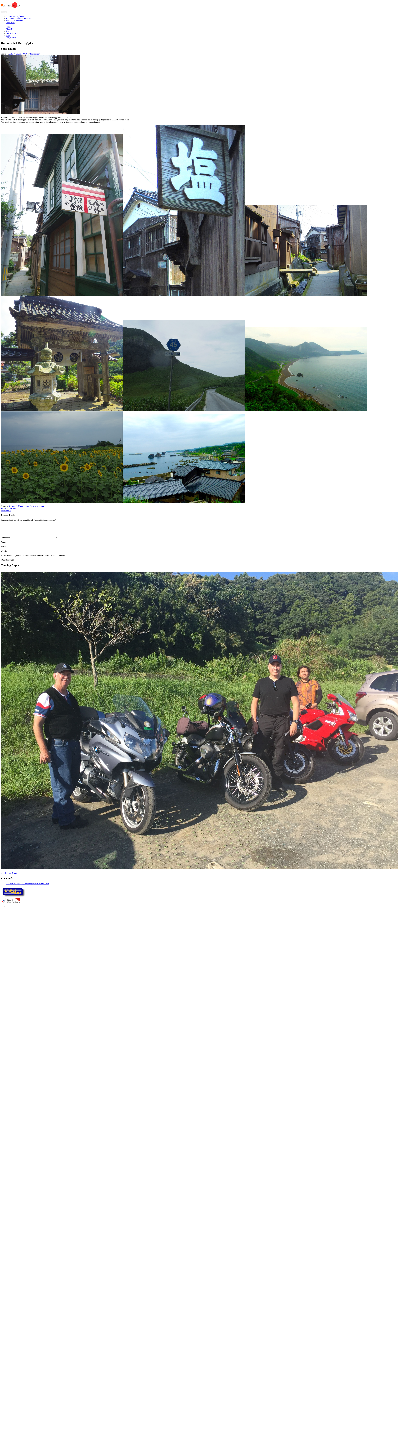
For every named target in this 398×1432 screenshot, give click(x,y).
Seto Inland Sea (8, 508)
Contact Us (10, 23)
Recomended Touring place (19, 506)
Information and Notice (15, 16)
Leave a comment (37, 506)
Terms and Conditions (14, 20)
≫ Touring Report (9, 876)
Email (3, 549)
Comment (5, 541)
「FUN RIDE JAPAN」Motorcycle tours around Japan (27, 887)
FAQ (8, 36)
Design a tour (11, 38)
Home (8, 27)
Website (4, 554)
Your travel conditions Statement (18, 18)
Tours (8, 31)
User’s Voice (11, 33)
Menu (4, 12)
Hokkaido (6, 511)
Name (3, 545)
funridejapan (35, 54)
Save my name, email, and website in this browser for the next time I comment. (35, 558)
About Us (9, 29)
